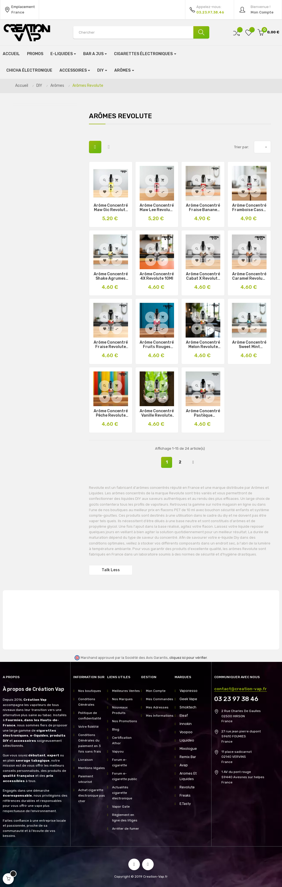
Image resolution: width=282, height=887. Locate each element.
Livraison (85, 760)
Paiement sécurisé (85, 779)
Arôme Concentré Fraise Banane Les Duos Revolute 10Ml (203, 207)
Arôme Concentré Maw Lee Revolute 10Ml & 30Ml (157, 207)
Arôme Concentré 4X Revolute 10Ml (157, 276)
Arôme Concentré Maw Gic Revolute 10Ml (111, 207)
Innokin (185, 724)
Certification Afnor (122, 740)
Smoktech (188, 707)
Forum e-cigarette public (124, 776)
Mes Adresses (157, 707)
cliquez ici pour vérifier (188, 658)
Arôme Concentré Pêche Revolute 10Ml (111, 413)
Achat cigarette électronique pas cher (91, 795)
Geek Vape (188, 699)
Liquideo (186, 740)
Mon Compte (156, 691)
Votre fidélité (88, 727)
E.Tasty (185, 804)
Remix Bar (188, 757)
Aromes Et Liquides (188, 776)
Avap (184, 765)
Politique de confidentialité (89, 715)
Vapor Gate (121, 806)
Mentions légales (91, 768)
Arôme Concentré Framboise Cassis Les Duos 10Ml (249, 207)
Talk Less (111, 570)
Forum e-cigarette (119, 762)
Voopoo (185, 732)
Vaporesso (188, 691)
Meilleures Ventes (126, 691)
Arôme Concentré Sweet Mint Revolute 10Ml (249, 344)
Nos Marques (122, 699)
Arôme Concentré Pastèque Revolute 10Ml (203, 413)
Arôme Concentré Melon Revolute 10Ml (203, 344)
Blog (115, 729)
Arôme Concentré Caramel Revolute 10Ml (249, 276)
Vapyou (118, 751)
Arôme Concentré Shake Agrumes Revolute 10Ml (111, 276)
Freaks (185, 795)
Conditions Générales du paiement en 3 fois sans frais (89, 743)
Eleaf (184, 716)
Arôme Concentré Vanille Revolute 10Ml (157, 413)
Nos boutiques (89, 691)
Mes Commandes (159, 699)
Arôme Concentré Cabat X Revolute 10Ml (203, 276)
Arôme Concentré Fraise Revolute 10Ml (111, 344)
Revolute (187, 787)
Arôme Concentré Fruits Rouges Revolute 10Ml (157, 344)
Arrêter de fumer (125, 829)
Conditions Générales (86, 702)
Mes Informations (159, 716)
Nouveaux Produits (120, 710)
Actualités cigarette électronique (122, 792)
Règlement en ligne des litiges (124, 817)
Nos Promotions (124, 721)
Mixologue (187, 749)
